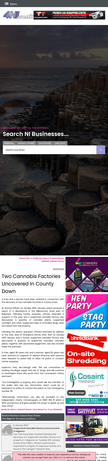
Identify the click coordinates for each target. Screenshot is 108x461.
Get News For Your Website (47, 409)
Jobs (60, 143)
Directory (9, 143)
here (9, 418)
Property (26, 143)
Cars (45, 143)
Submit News (24, 409)
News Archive (8, 409)
